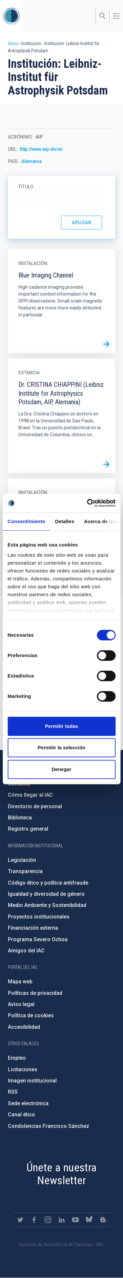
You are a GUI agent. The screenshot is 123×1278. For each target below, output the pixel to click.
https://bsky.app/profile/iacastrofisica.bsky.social (89, 1220)
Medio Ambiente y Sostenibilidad (47, 905)
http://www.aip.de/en (41, 149)
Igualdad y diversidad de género (46, 894)
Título (25, 186)
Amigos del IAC (26, 950)
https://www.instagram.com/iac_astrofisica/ (48, 1220)
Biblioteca (20, 817)
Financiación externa (33, 928)
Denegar (61, 769)
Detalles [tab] (64, 521)
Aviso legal (21, 1004)
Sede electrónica (28, 1103)
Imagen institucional (32, 1081)
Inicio (13, 43)
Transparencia (25, 871)
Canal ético (21, 1114)
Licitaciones (22, 1069)
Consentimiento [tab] (26, 521)
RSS (13, 1092)
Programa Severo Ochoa (38, 939)
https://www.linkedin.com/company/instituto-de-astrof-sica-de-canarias (62, 1220)
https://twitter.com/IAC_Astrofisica (20, 1220)
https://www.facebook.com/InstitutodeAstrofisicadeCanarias (34, 1220)
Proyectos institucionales (39, 917)
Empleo (17, 1058)
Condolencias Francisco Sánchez (48, 1126)
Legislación (22, 860)
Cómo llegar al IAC (30, 795)
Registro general (28, 829)
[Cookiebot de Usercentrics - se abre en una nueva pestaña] (87, 503)
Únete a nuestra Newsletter (62, 1174)
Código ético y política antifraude (48, 883)
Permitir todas (61, 726)
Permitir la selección (62, 747)
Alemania (31, 161)
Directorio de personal (35, 806)
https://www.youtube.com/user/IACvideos (75, 1220)
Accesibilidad (24, 1027)
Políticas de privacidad (35, 993)
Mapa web (20, 981)
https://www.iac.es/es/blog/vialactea (103, 1220)
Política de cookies (31, 1015)
